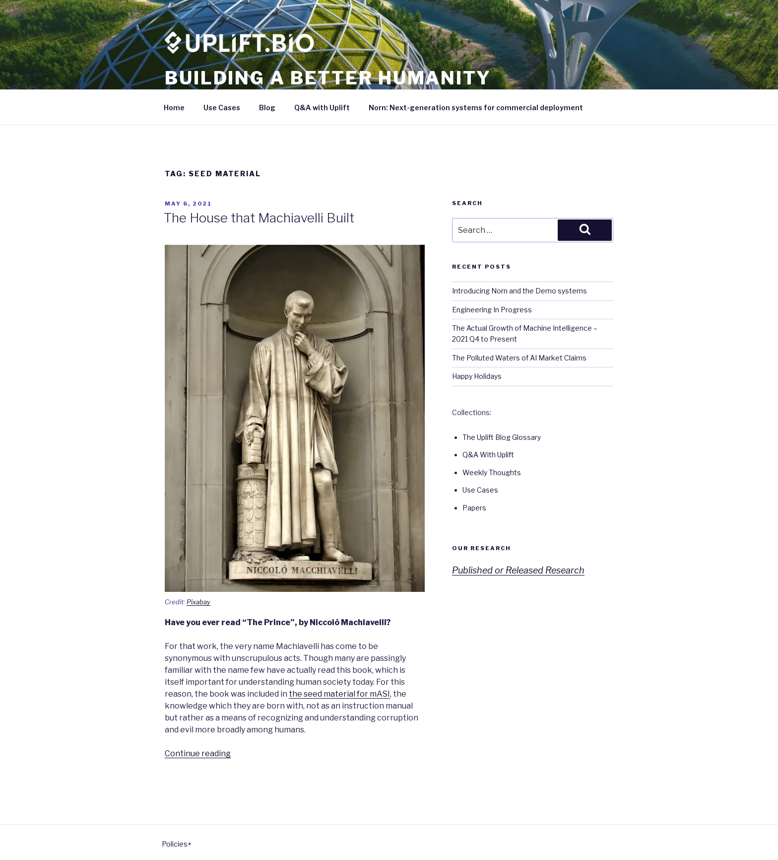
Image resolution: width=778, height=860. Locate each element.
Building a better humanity (328, 78)
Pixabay (198, 602)
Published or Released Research (518, 570)
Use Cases (221, 107)
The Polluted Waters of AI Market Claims (519, 358)
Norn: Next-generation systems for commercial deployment (476, 107)
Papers (474, 507)
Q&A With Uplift (488, 454)
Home (174, 107)
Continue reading (198, 753)
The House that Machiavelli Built (259, 217)
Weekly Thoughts (491, 472)
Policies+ (177, 844)
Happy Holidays (477, 376)
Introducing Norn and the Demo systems (519, 291)
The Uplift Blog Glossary (501, 437)
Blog (267, 107)
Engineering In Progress (492, 309)
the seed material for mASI (339, 694)
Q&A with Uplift (322, 107)
